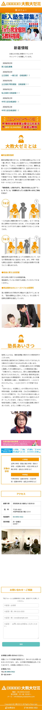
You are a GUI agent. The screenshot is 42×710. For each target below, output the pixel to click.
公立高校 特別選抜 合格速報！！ (15, 84)
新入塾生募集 (7, 66)
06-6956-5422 (18, 517)
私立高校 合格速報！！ (11, 93)
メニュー (21, 10)
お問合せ (10, 707)
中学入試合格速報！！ (10, 101)
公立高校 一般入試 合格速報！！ (16, 75)
